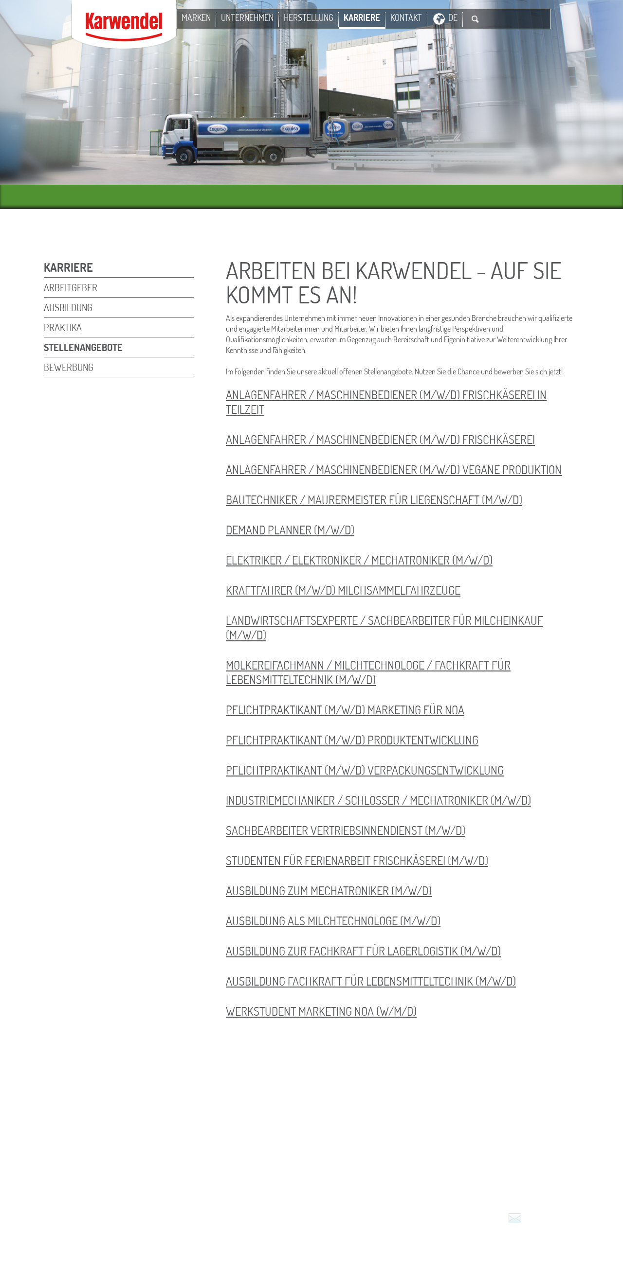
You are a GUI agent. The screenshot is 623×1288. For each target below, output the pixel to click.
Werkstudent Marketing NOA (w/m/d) (321, 1011)
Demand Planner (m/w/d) (290, 529)
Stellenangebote (83, 347)
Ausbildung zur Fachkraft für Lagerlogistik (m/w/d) (363, 950)
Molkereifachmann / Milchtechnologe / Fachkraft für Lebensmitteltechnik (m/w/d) (368, 672)
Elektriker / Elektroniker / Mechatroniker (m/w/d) (359, 559)
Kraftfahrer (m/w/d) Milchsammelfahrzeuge (343, 590)
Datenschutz (430, 1245)
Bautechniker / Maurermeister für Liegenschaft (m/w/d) (374, 499)
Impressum (256, 1245)
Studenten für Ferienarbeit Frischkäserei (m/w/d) (357, 860)
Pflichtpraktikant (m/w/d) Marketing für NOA (345, 709)
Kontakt (406, 17)
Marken (196, 17)
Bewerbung (68, 367)
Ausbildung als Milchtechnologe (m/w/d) (333, 920)
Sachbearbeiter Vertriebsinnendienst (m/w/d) (345, 830)
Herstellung (308, 17)
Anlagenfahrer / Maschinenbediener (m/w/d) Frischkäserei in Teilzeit (386, 402)
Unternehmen (247, 17)
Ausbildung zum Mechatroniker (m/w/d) (329, 890)
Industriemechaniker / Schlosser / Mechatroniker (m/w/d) (378, 800)
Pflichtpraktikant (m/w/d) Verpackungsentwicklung (365, 769)
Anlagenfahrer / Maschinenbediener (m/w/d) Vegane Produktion (394, 469)
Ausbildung (68, 307)
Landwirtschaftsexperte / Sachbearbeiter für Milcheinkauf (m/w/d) (384, 627)
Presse (473, 1245)
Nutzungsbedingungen (359, 1245)
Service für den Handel (534, 1245)
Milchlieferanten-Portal (283, 1255)
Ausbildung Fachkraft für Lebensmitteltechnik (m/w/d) (371, 980)
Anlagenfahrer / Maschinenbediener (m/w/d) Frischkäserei (380, 439)
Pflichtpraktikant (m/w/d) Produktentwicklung (352, 739)
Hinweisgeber (365, 1255)
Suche (475, 19)
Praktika (63, 327)
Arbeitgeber (70, 287)
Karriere (362, 17)
